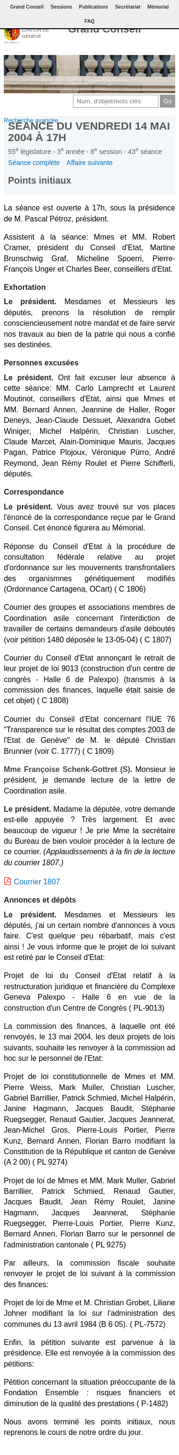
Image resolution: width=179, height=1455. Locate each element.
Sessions (61, 7)
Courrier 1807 (37, 882)
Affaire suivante (89, 162)
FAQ (89, 21)
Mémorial (158, 7)
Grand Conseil (104, 29)
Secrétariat (127, 7)
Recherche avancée (31, 120)
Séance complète (34, 162)
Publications (93, 7)
